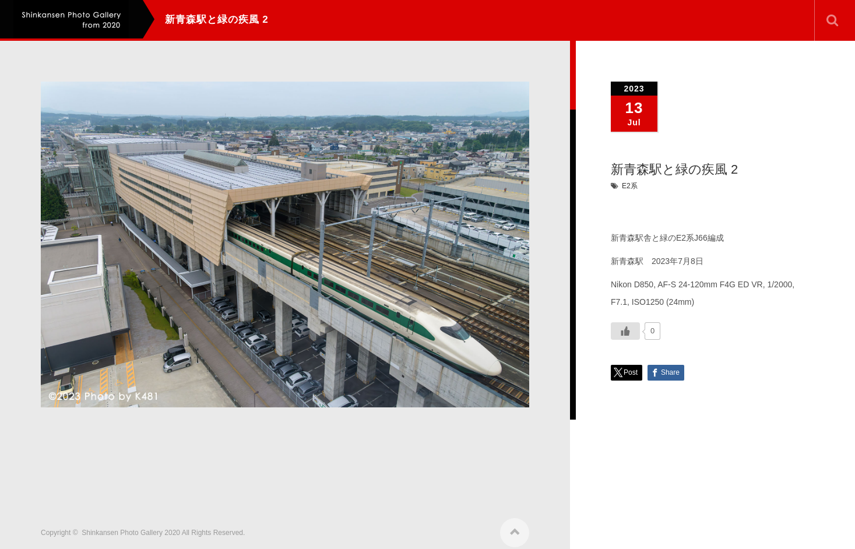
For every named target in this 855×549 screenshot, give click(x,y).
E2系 (630, 186)
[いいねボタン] (625, 331)
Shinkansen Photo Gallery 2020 (131, 528)
